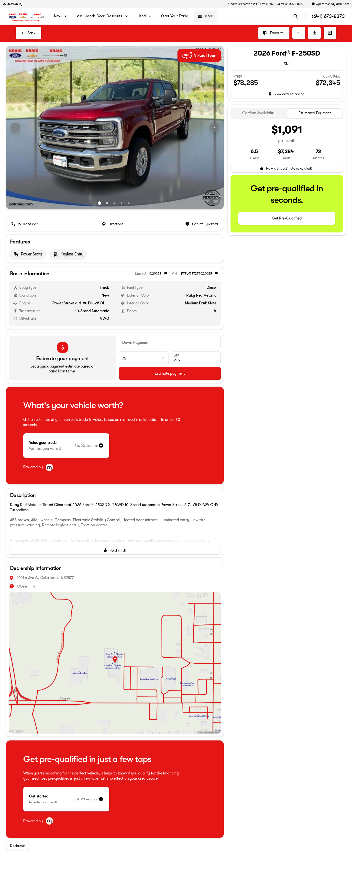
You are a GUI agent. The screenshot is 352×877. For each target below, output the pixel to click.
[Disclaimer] (17, 846)
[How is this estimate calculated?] (287, 168)
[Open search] (296, 16)
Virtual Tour (199, 55)
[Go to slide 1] (99, 203)
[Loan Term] (144, 358)
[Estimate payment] (170, 373)
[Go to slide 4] (121, 203)
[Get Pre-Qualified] (202, 224)
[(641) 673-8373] (26, 224)
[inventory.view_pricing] (287, 94)
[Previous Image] (15, 127)
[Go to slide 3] (114, 203)
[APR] (196, 358)
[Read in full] (115, 550)
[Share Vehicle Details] (314, 33)
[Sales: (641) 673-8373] (290, 4)
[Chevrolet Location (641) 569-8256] (250, 4)
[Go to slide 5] (129, 203)
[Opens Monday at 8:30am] (330, 4)
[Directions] (113, 224)
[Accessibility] (12, 4)
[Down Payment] (170, 342)
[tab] (258, 113)
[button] (298, 33)
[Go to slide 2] (107, 203)
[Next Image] (214, 127)
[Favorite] (273, 33)
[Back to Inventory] (28, 33)
